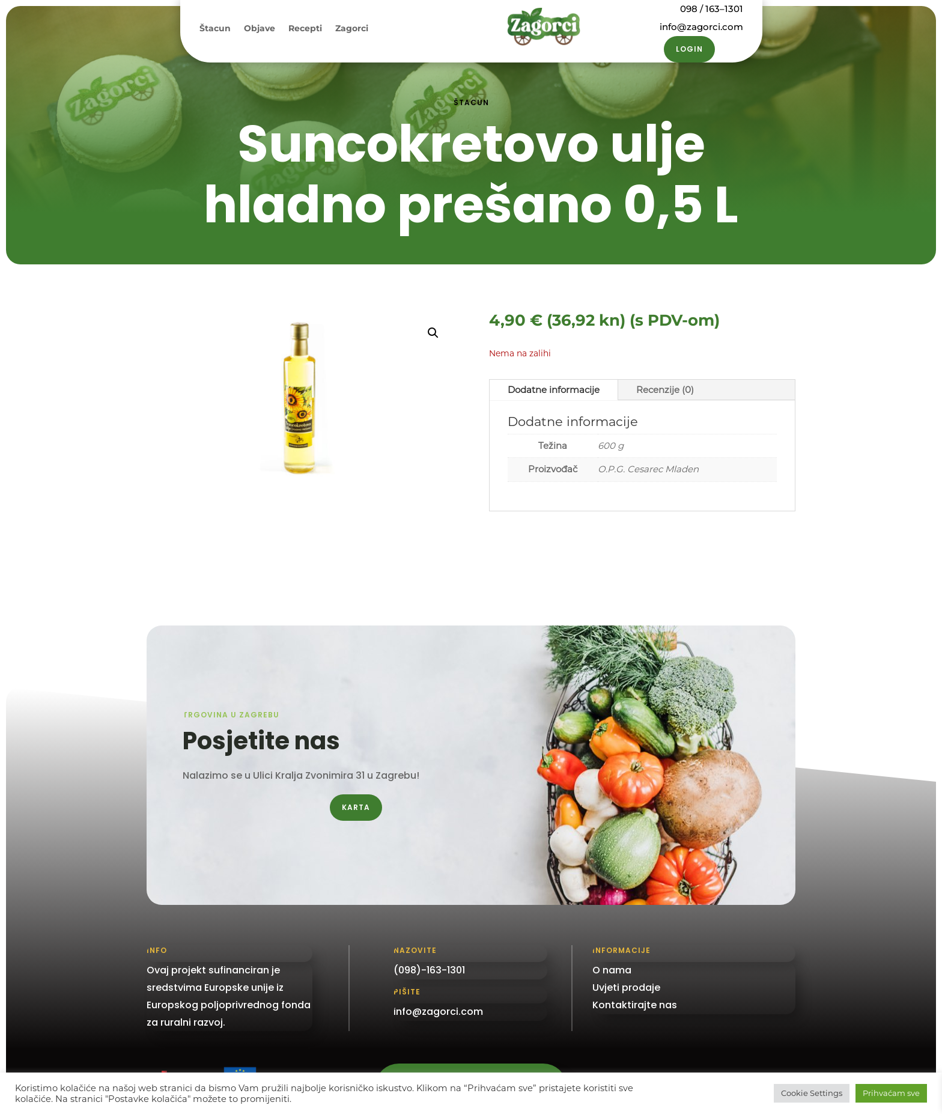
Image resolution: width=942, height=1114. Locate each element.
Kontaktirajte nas (634, 1005)
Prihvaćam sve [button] (891, 1093)
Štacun (215, 29)
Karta (356, 807)
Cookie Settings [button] (811, 1093)
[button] (433, 333)
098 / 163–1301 (711, 8)
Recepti (305, 29)
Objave (259, 29)
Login (689, 49)
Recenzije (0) (665, 389)
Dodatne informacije (554, 389)
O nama (611, 970)
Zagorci (351, 29)
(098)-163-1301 (429, 970)
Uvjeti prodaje (626, 987)
